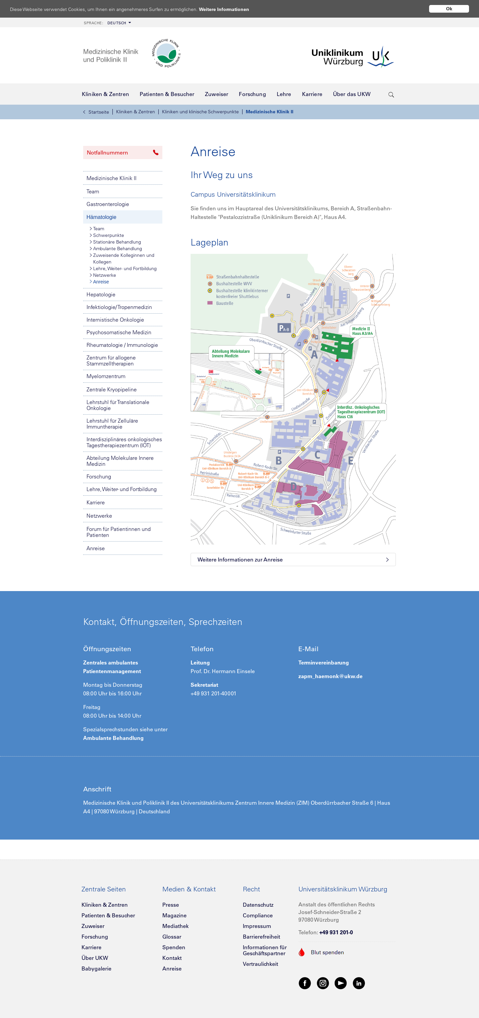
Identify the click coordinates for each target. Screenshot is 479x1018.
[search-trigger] (391, 94)
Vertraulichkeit (260, 964)
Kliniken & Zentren (135, 112)
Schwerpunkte (107, 235)
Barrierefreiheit (261, 936)
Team (92, 191)
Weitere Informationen (230, 9)
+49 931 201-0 (336, 932)
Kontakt (172, 958)
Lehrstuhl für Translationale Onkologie (117, 405)
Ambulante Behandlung (116, 248)
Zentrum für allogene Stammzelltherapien (111, 360)
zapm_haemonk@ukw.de (330, 676)
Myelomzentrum (105, 376)
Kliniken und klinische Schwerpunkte (200, 112)
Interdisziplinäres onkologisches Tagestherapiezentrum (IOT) (124, 442)
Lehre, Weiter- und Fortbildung (123, 268)
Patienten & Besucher (108, 915)
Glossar (171, 936)
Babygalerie (96, 968)
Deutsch (105, 23)
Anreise (99, 281)
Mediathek (175, 926)
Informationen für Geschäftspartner (265, 950)
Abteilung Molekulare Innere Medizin (120, 461)
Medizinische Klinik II (269, 112)
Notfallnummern (123, 152)
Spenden (173, 947)
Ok (449, 9)
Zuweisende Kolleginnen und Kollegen (122, 258)
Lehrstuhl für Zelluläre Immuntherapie (112, 423)
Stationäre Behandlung (115, 242)
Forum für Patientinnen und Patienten (118, 532)
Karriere (95, 502)
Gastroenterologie (107, 204)
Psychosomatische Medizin (118, 332)
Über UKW (94, 958)
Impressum (257, 926)
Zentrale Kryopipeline (111, 389)
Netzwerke (103, 275)
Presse (170, 904)
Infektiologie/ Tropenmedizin (119, 307)
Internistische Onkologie (115, 319)
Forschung (98, 476)
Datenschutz (258, 904)
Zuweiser (92, 926)
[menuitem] (106, 22)
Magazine (174, 915)
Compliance (258, 915)
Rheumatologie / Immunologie (122, 345)
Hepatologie (100, 294)
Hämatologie (101, 217)
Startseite (96, 112)
